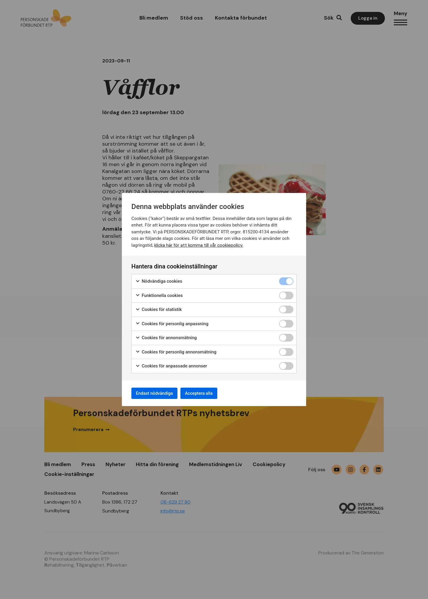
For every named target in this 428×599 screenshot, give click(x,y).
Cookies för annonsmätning (166, 336)
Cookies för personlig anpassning (171, 322)
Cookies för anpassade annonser (171, 364)
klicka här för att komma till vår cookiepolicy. (201, 244)
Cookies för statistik (158, 308)
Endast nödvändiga (158, 393)
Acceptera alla (208, 393)
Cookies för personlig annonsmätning (175, 350)
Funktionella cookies (159, 294)
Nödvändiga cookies (158, 280)
